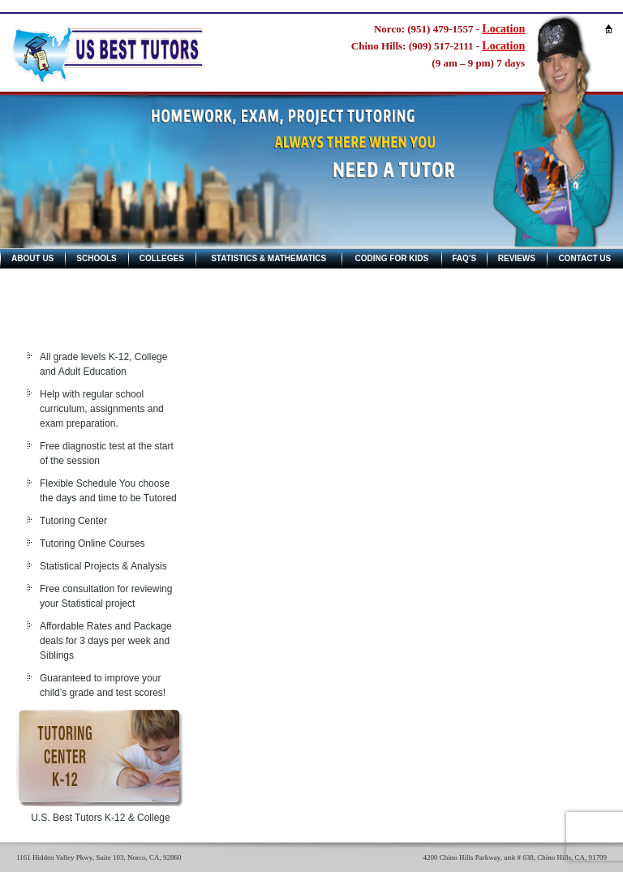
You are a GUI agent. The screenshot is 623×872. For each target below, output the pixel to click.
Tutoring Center (73, 520)
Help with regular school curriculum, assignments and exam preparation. (102, 409)
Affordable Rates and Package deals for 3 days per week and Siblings (106, 641)
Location (503, 29)
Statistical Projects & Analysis (103, 566)
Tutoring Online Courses (92, 543)
